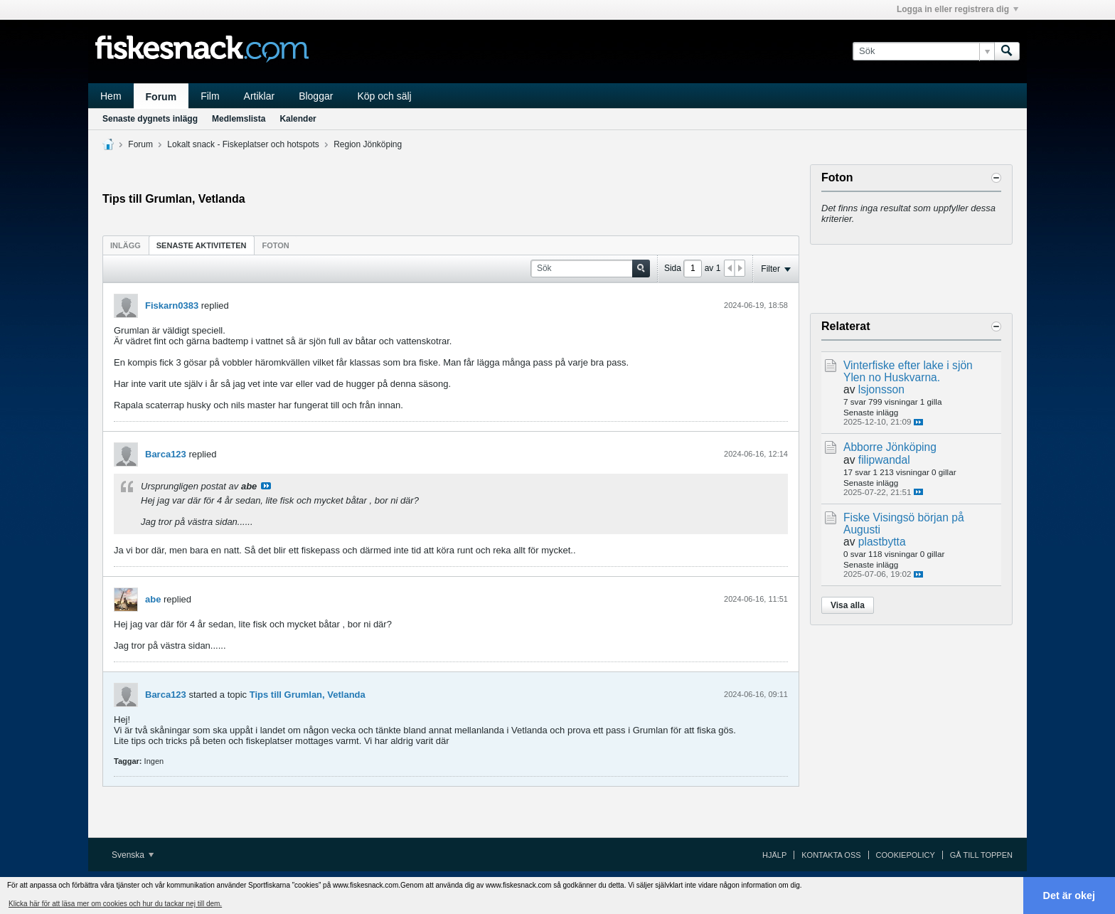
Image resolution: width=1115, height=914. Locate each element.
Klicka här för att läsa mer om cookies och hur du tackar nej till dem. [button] (115, 904)
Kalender (297, 119)
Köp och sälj (384, 96)
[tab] (125, 245)
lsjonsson (881, 389)
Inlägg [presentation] (125, 245)
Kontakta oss (830, 855)
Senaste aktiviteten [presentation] (201, 245)
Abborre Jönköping (890, 447)
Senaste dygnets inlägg (150, 119)
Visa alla (848, 605)
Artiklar (259, 96)
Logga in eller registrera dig (957, 9)
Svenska (133, 855)
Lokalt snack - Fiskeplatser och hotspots (243, 144)
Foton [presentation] (275, 245)
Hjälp (774, 855)
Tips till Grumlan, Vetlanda (308, 694)
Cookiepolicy (905, 855)
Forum (161, 96)
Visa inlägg (266, 485)
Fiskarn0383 (171, 305)
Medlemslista (238, 119)
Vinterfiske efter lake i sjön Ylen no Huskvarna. (908, 371)
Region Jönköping (368, 144)
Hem (111, 96)
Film (210, 96)
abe (153, 599)
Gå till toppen (981, 855)
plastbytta (882, 542)
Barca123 (165, 454)
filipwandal (884, 460)
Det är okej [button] (1069, 895)
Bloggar (316, 96)
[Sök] (923, 51)
